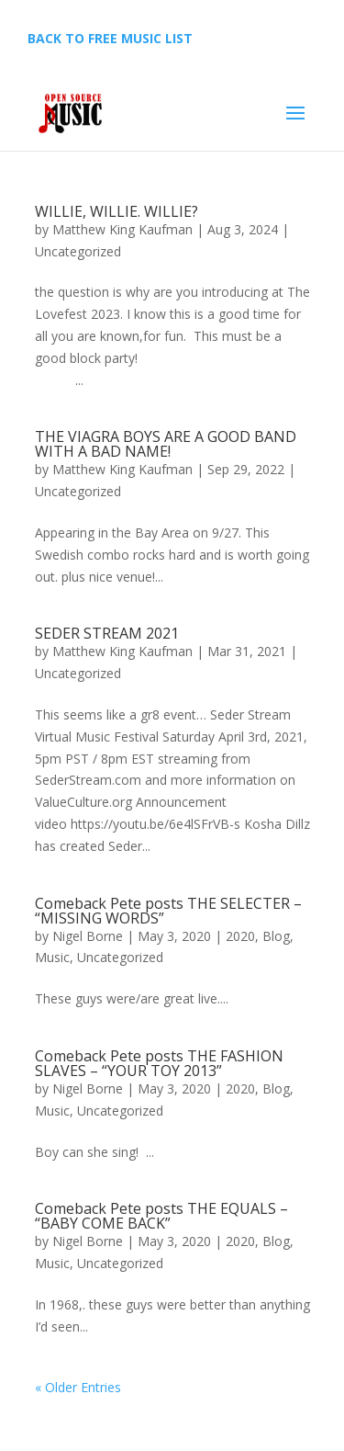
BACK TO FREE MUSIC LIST (110, 38)
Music (52, 957)
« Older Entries (78, 1387)
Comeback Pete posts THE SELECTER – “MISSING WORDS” (168, 910)
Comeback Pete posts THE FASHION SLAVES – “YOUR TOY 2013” (159, 1063)
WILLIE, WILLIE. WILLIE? (116, 211)
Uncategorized (78, 251)
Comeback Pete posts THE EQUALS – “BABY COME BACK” (161, 1215)
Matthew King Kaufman (122, 229)
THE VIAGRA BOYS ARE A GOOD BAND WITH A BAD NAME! (165, 443)
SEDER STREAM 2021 (107, 633)
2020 (240, 936)
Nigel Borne (87, 936)
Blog (276, 936)
